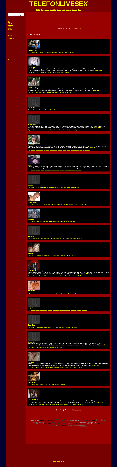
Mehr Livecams (12, 60)
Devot (37, 52)
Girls (42, 10)
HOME (38, 10)
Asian (79, 10)
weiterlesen (98, 70)
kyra (55, 425)
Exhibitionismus (39, 150)
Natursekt (48, 92)
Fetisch (59, 10)
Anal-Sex (33, 52)
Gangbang (44, 204)
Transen (74, 10)
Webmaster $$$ (58, 463)
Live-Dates (71, 52)
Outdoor (52, 129)
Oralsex (46, 52)
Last (80, 28)
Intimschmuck (83, 420)
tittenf (49, 423)
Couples (47, 10)
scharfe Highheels (72, 425)
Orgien (49, 52)
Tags (62, 461)
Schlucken (54, 52)
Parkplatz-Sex (57, 129)
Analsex (42, 420)
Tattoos (72, 187)
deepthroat (75, 420)
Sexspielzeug (60, 52)
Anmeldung (11, 38)
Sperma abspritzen (50, 420)
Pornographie (59, 204)
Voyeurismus (72, 170)
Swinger (68, 10)
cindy (98, 423)
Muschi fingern (91, 420)
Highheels (69, 420)
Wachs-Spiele (60, 72)
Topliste (10, 35)
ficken (32, 420)
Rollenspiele (70, 150)
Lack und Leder (43, 72)
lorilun (46, 423)
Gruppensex (46, 150)
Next (76, 28)
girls (79, 425)
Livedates (53, 10)
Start (54, 461)
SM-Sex (50, 72)
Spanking (54, 72)
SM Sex (37, 420)
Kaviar (44, 187)
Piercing (54, 327)
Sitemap (58, 461)
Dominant (41, 52)
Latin (63, 10)
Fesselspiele (38, 92)
